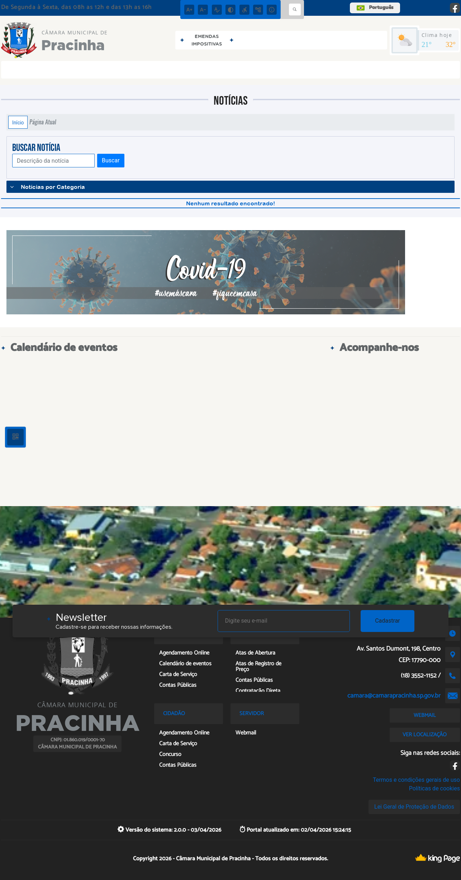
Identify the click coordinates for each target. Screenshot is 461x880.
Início (18, 122)
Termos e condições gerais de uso (416, 779)
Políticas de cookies (434, 788)
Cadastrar (387, 620)
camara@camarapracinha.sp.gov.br (394, 695)
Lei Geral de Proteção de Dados (414, 806)
